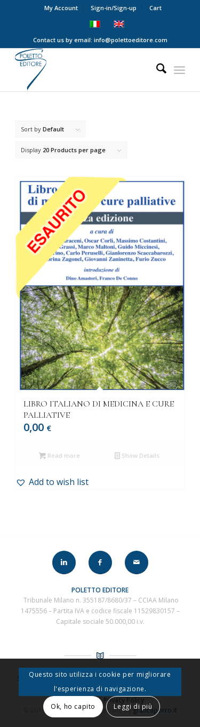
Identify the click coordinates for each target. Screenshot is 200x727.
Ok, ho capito (73, 706)
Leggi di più (133, 706)
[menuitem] (61, 8)
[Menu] (179, 70)
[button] (100, 482)
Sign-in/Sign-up (114, 8)
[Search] (156, 70)
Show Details (137, 456)
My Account (61, 8)
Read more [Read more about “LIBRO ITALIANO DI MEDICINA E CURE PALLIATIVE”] (59, 456)
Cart (155, 8)
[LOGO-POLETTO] (83, 70)
